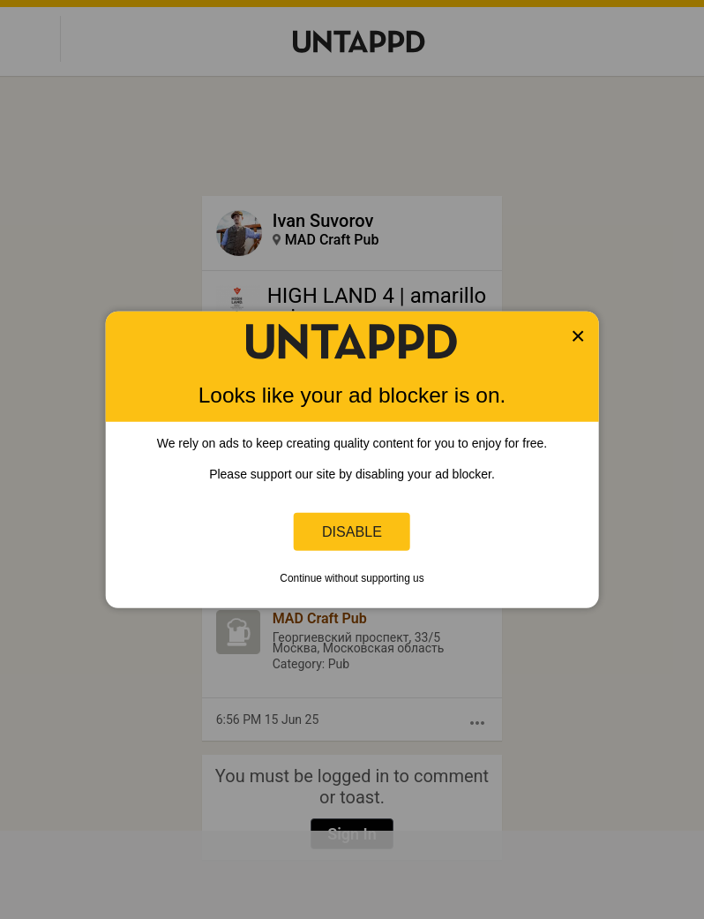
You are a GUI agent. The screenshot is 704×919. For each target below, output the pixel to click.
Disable (352, 531)
